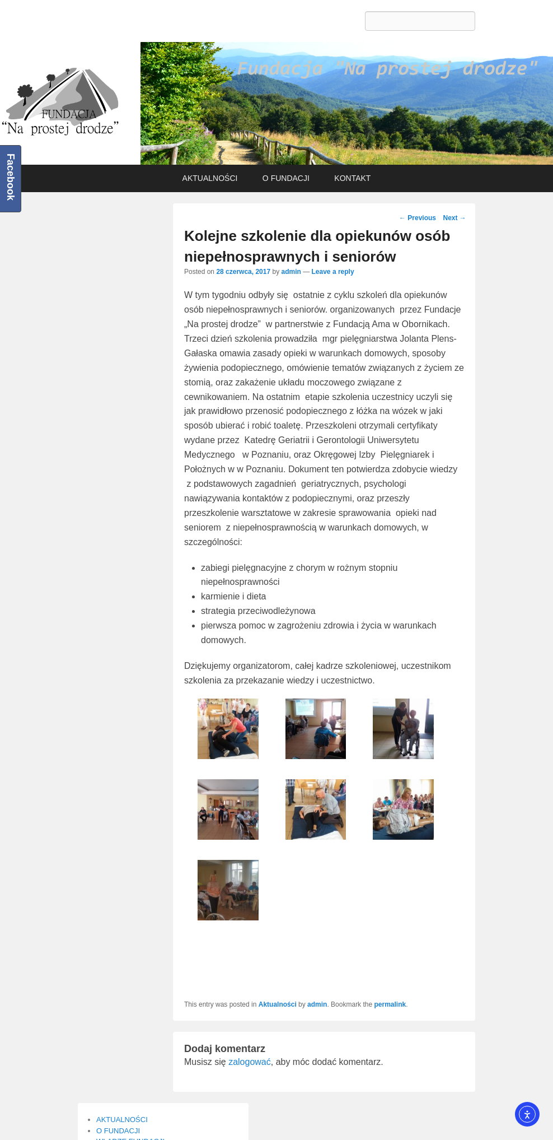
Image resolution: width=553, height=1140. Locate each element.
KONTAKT (352, 178)
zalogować (249, 1062)
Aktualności (278, 1004)
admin (291, 272)
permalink (390, 1004)
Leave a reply (333, 272)
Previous (417, 218)
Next (454, 218)
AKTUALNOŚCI (210, 178)
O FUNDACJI (286, 178)
